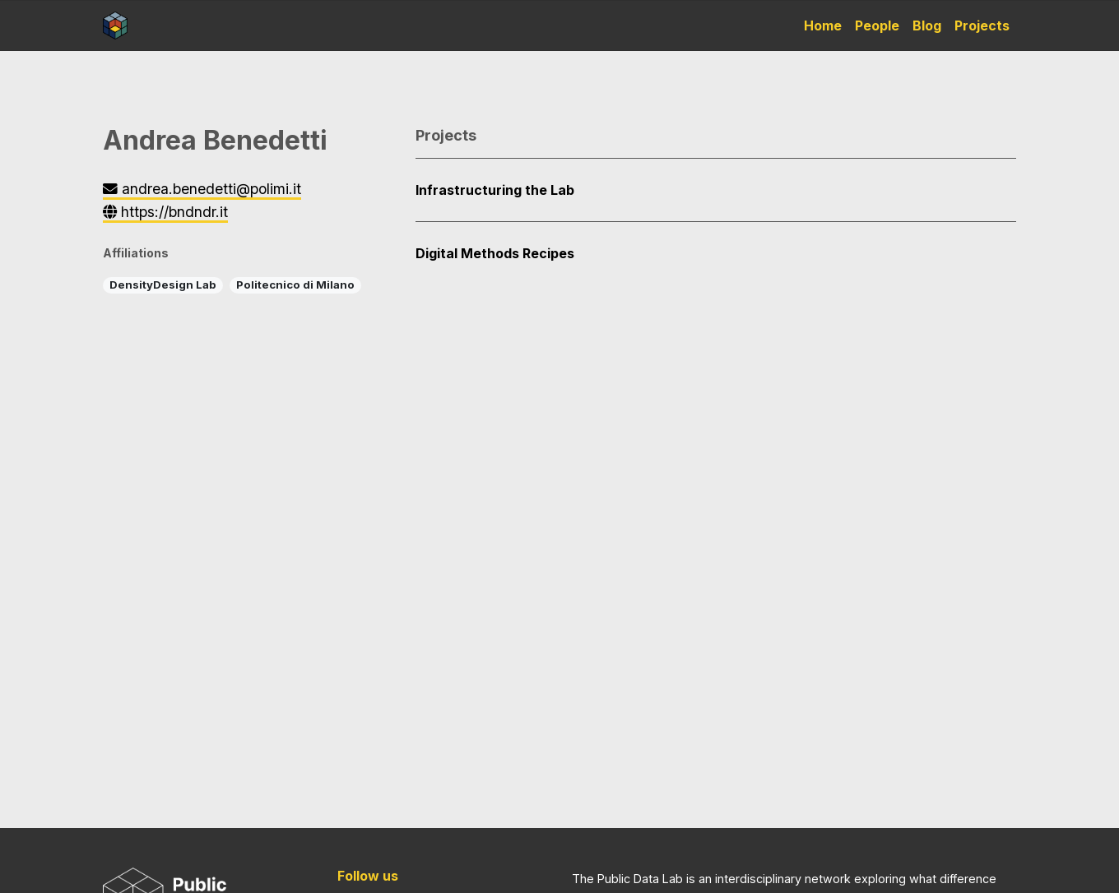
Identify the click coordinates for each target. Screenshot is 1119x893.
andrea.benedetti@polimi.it (202, 188)
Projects (982, 25)
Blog (926, 25)
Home (823, 25)
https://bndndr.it (165, 211)
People (877, 25)
